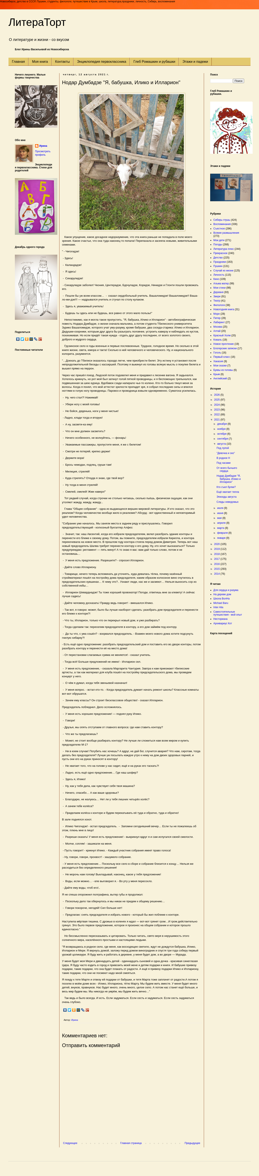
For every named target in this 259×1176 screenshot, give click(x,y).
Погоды (217, 244)
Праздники (219, 261)
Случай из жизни (223, 270)
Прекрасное (220, 253)
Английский (220, 378)
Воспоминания (222, 224)
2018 (217, 554)
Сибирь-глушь (221, 219)
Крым (216, 374)
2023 (217, 409)
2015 (217, 568)
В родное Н (223, 458)
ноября (221, 428)
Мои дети (218, 240)
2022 (217, 414)
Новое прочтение (223, 343)
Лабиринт (219, 322)
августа (222, 443)
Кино (216, 279)
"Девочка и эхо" (226, 453)
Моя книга (40, 61)
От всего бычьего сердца (227, 469)
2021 (217, 419)
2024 (217, 404)
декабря (222, 423)
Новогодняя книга (223, 309)
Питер (217, 318)
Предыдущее (192, 1143)
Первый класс (221, 356)
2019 (217, 548)
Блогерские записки (225, 348)
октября (222, 433)
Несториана (220, 618)
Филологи (219, 305)
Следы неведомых (228, 501)
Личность (218, 274)
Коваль (217, 339)
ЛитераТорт (37, 22)
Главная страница (131, 1143)
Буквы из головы (223, 370)
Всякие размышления (226, 232)
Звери (217, 296)
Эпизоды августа (226, 496)
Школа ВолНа (221, 598)
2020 (217, 544)
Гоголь (217, 352)
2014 (217, 573)
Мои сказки (220, 365)
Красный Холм (222, 335)
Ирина (43, 145)
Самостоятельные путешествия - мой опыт (227, 613)
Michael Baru (220, 603)
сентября (223, 438)
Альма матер (221, 283)
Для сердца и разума (225, 590)
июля (220, 508)
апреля (221, 522)
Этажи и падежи (195, 61)
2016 (217, 564)
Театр (216, 300)
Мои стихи (219, 287)
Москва (217, 326)
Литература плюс (223, 248)
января (221, 537)
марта (221, 528)
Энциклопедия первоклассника (101, 61)
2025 (217, 399)
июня (220, 513)
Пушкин (217, 266)
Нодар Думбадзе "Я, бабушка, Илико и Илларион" (229, 478)
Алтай (217, 331)
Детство (218, 257)
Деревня (218, 292)
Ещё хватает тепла (228, 491)
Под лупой (223, 448)
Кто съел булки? (226, 487)
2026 (217, 394)
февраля (222, 532)
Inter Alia (218, 607)
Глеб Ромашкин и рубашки (154, 61)
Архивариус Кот (222, 623)
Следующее (70, 1143)
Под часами (224, 462)
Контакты (62, 61)
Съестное (219, 228)
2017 (217, 558)
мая (219, 518)
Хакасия (218, 361)
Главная (18, 61)
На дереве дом (222, 594)
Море (216, 313)
